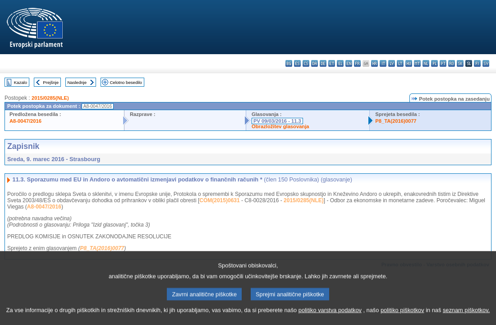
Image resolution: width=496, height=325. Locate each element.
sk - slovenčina (460, 63)
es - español (297, 63)
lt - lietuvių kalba (400, 63)
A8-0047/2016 (25, 121)
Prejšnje (51, 82)
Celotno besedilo (126, 82)
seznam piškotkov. (466, 317)
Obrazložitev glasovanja (280, 126)
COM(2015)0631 (219, 200)
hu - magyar (408, 63)
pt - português (443, 63)
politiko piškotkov (402, 317)
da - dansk (314, 63)
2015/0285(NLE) (50, 98)
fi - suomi (477, 63)
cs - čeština (306, 63)
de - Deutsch (323, 63)
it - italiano (383, 63)
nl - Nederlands (426, 63)
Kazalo (20, 82)
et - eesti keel (331, 63)
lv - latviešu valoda (391, 63)
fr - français (357, 63)
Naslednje (77, 82)
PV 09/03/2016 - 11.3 (277, 121)
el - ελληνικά (340, 63)
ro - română (451, 63)
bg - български (288, 63)
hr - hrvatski (374, 63)
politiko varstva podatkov (330, 317)
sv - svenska (485, 63)
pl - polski (434, 63)
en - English (348, 63)
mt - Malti (417, 63)
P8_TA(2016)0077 (395, 121)
